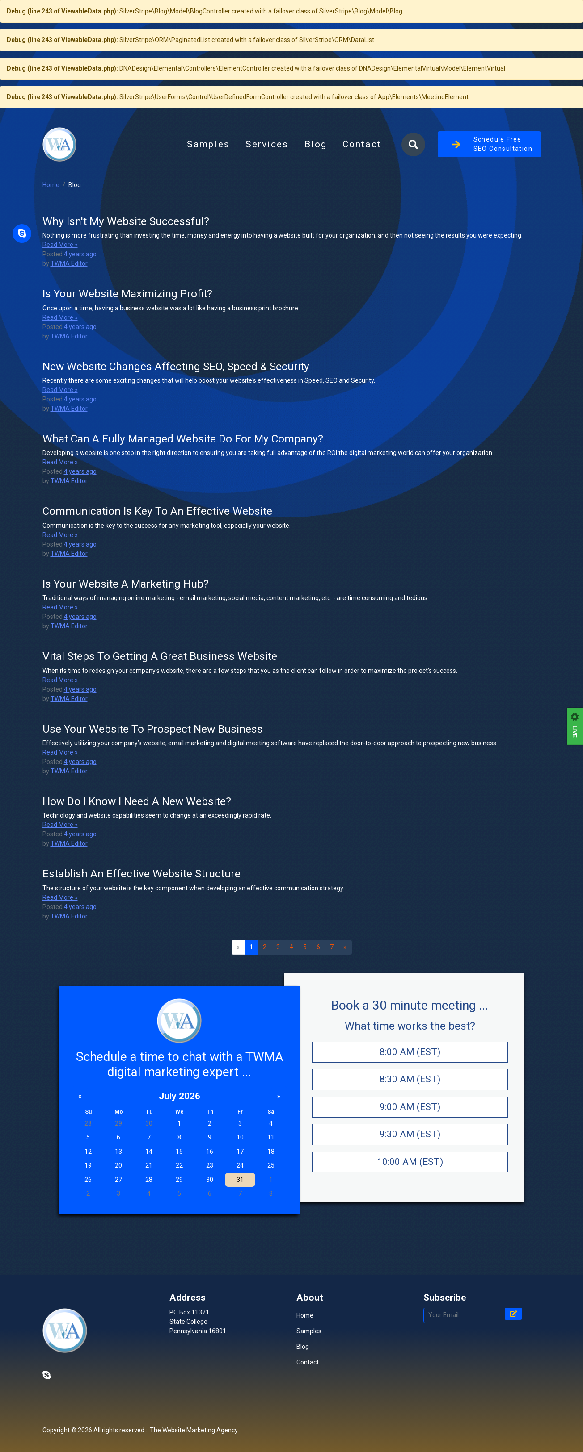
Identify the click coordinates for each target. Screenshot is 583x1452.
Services (267, 185)
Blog (319, 188)
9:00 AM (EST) (410, 1189)
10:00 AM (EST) (410, 1244)
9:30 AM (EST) (410, 1216)
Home (50, 267)
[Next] (345, 1029)
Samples (208, 185)
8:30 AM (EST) (410, 1161)
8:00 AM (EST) (410, 1134)
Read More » (60, 326)
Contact (361, 185)
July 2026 (179, 1178)
